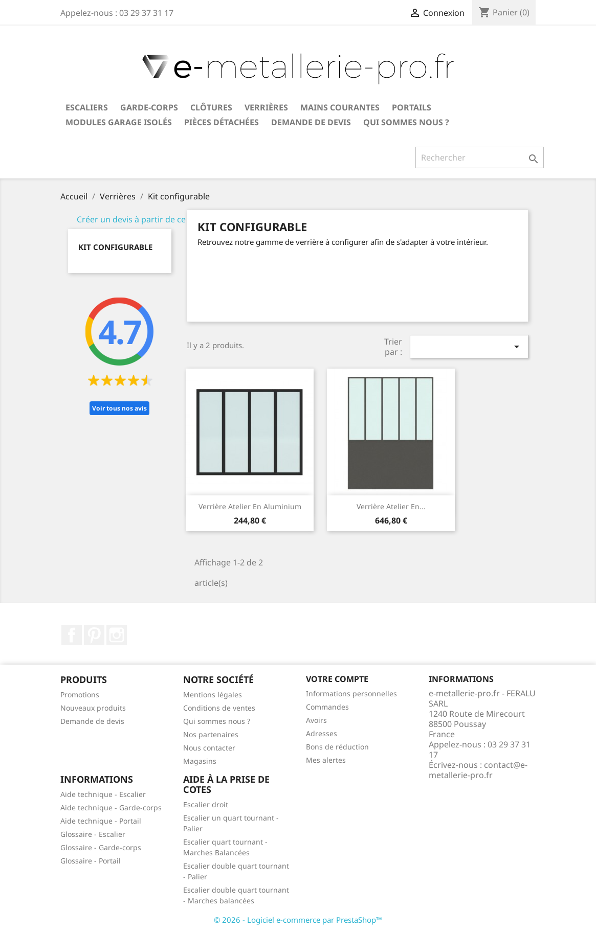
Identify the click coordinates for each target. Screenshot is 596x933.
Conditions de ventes (219, 708)
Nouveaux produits (93, 708)
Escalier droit (205, 804)
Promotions (79, 694)
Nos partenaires (210, 734)
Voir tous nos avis (119, 408)
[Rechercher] (479, 157)
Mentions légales (212, 694)
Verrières (266, 107)
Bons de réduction (337, 747)
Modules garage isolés (118, 122)
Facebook (71, 635)
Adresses (321, 733)
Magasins (199, 761)
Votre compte (337, 679)
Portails (411, 107)
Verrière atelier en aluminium (249, 506)
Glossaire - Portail (90, 861)
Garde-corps (149, 107)
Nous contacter (209, 748)
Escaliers (86, 107)
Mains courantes (340, 107)
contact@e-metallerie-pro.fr (478, 770)
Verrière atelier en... (391, 506)
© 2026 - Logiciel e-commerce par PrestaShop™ (298, 920)
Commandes (327, 707)
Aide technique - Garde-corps (111, 807)
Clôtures (211, 107)
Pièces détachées (221, 122)
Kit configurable (115, 247)
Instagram (116, 635)
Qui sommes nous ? (406, 122)
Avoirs (316, 720)
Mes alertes (326, 760)
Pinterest (94, 635)
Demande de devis (311, 122)
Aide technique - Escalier (103, 794)
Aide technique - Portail (100, 821)
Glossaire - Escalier (92, 834)
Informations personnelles (351, 693)
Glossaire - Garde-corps (100, 847)
